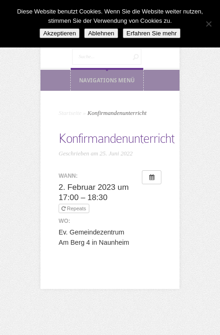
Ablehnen (101, 33)
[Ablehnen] (208, 23)
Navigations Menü (107, 80)
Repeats (74, 208)
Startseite (70, 112)
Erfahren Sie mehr (152, 33)
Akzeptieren (59, 33)
